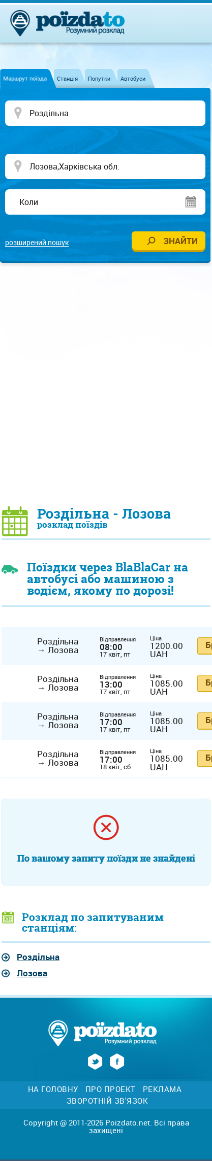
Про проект (110, 1089)
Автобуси (132, 78)
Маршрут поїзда (25, 78)
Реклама (162, 1089)
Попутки (99, 78)
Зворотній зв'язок (107, 1101)
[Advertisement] (106, 384)
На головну (53, 1089)
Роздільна (38, 957)
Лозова (32, 973)
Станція (67, 78)
